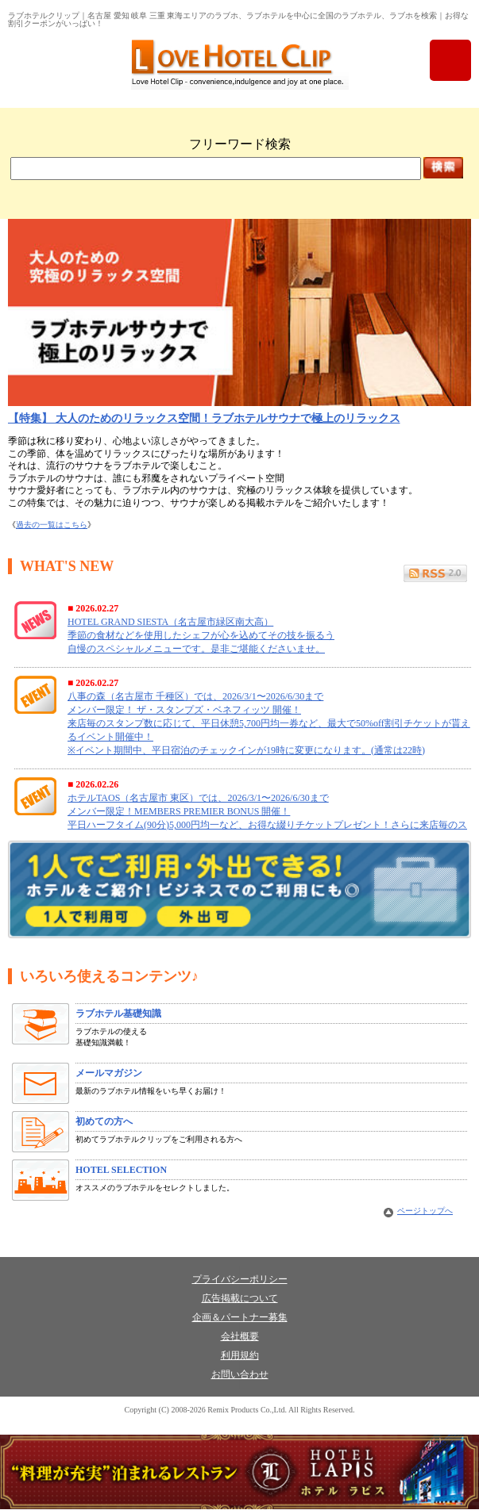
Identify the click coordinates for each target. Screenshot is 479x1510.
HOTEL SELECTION (121, 1169)
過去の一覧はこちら (51, 524)
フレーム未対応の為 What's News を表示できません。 (239, 712)
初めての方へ (104, 1121)
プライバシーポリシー (240, 1279)
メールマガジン (108, 1073)
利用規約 (240, 1355)
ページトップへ (425, 1210)
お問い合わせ (239, 1374)
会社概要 (240, 1336)
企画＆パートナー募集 (240, 1317)
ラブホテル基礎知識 (118, 1013)
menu (450, 60)
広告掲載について (240, 1298)
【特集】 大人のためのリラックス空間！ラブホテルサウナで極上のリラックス (204, 418)
